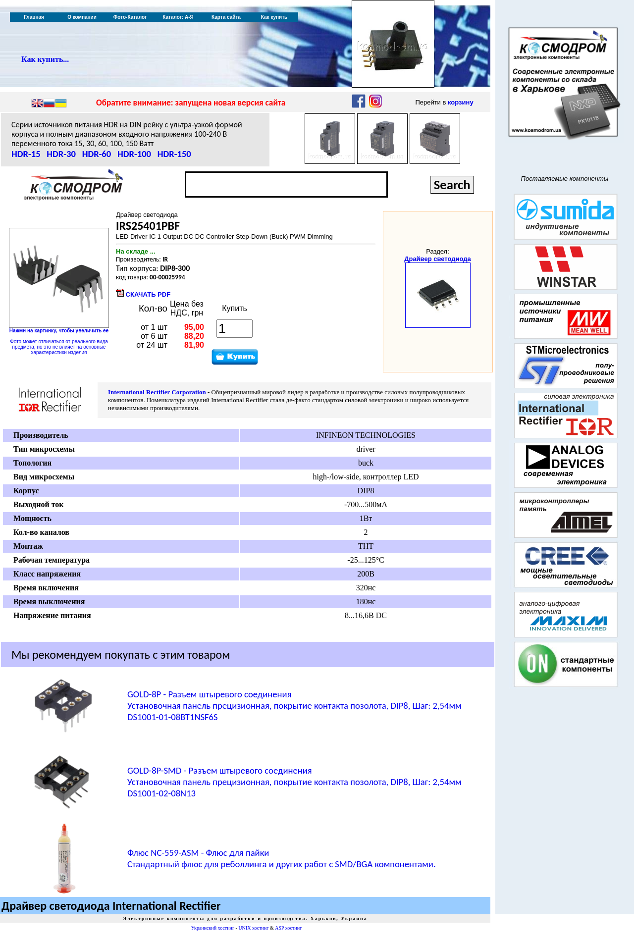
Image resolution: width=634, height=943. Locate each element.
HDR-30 (61, 153)
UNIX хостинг (253, 928)
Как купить (274, 17)
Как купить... (45, 59)
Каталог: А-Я (178, 17)
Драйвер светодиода (437, 258)
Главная (34, 17)
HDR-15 (26, 153)
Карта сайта (226, 17)
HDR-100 (134, 153)
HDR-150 (174, 153)
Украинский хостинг (212, 928)
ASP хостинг (288, 928)
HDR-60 (96, 153)
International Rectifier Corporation (157, 392)
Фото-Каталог (130, 17)
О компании (82, 17)
